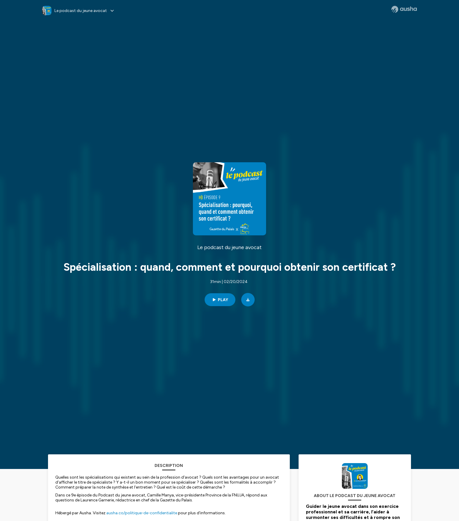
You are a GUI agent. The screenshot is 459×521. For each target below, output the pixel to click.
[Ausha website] (404, 9)
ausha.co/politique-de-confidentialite (141, 512)
